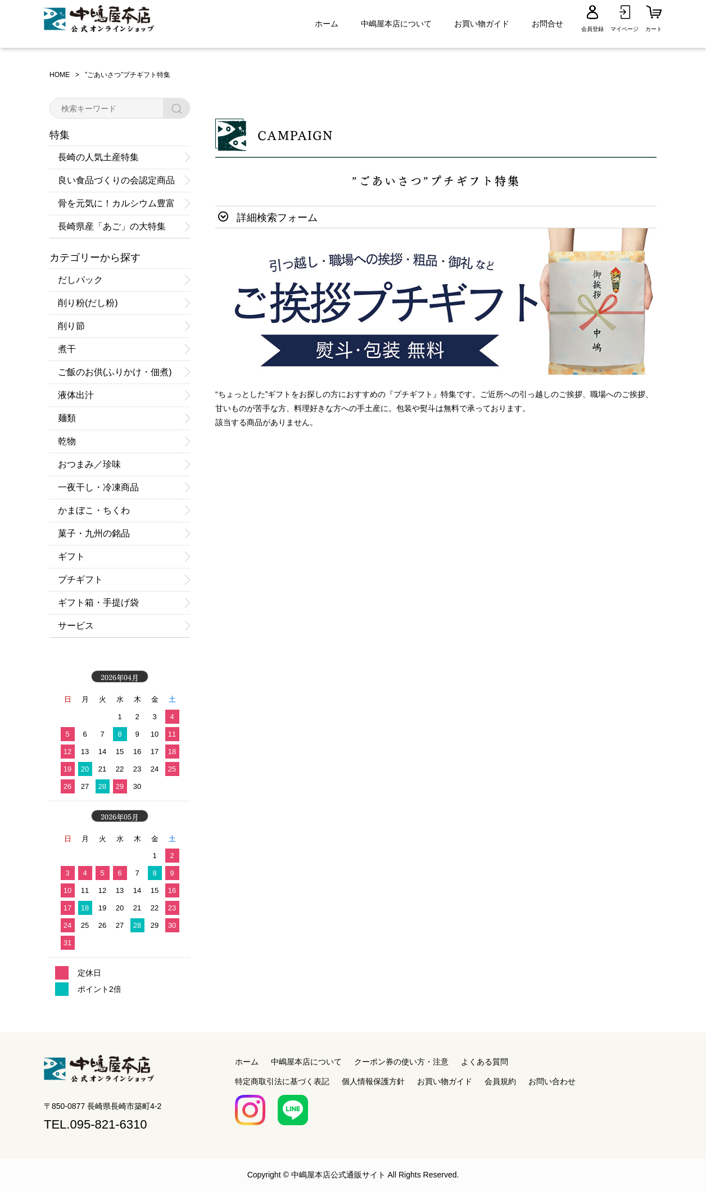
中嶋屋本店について (396, 23)
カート (653, 29)
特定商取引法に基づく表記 (282, 1081)
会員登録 (592, 29)
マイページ (624, 29)
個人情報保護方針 (373, 1081)
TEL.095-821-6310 (95, 1124)
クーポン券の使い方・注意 (401, 1061)
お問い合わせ (552, 1081)
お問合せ (547, 23)
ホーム (326, 23)
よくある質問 (484, 1061)
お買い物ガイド (481, 23)
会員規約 (500, 1081)
